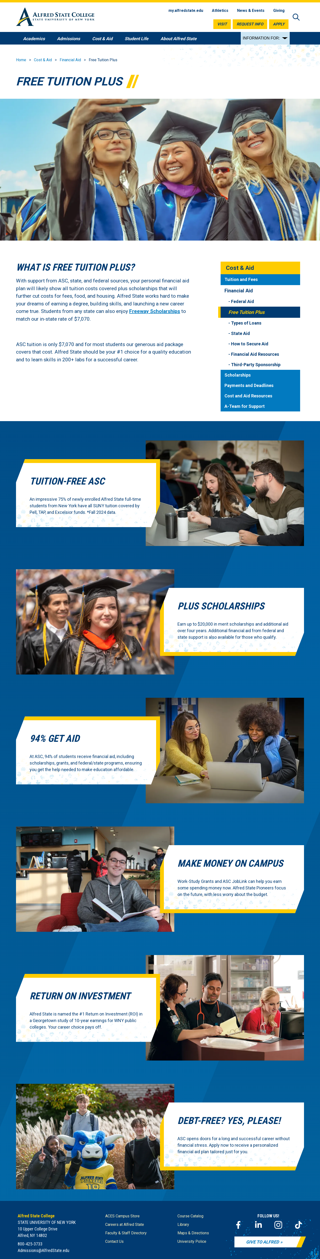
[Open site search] (296, 17)
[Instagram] (278, 1225)
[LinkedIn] (258, 1225)
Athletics (220, 10)
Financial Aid (70, 60)
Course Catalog (190, 1216)
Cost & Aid (43, 60)
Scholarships (237, 375)
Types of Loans (246, 323)
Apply (279, 24)
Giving (279, 10)
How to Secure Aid (249, 343)
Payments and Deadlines (248, 385)
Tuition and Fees (241, 279)
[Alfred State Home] (55, 18)
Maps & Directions (193, 1233)
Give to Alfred (262, 1241)
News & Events (250, 10)
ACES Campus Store (122, 1216)
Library (183, 1224)
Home (21, 60)
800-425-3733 (30, 1243)
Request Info (250, 24)
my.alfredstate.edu (185, 10)
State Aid (240, 333)
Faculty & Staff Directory (126, 1233)
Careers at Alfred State (124, 1224)
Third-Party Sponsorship (255, 364)
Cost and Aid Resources (248, 395)
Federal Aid (242, 301)
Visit (222, 24)
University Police (191, 1241)
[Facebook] (238, 1225)
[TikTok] (298, 1225)
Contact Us (114, 1241)
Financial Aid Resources (255, 354)
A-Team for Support (244, 406)
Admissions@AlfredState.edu (43, 1250)
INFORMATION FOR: (261, 38)
